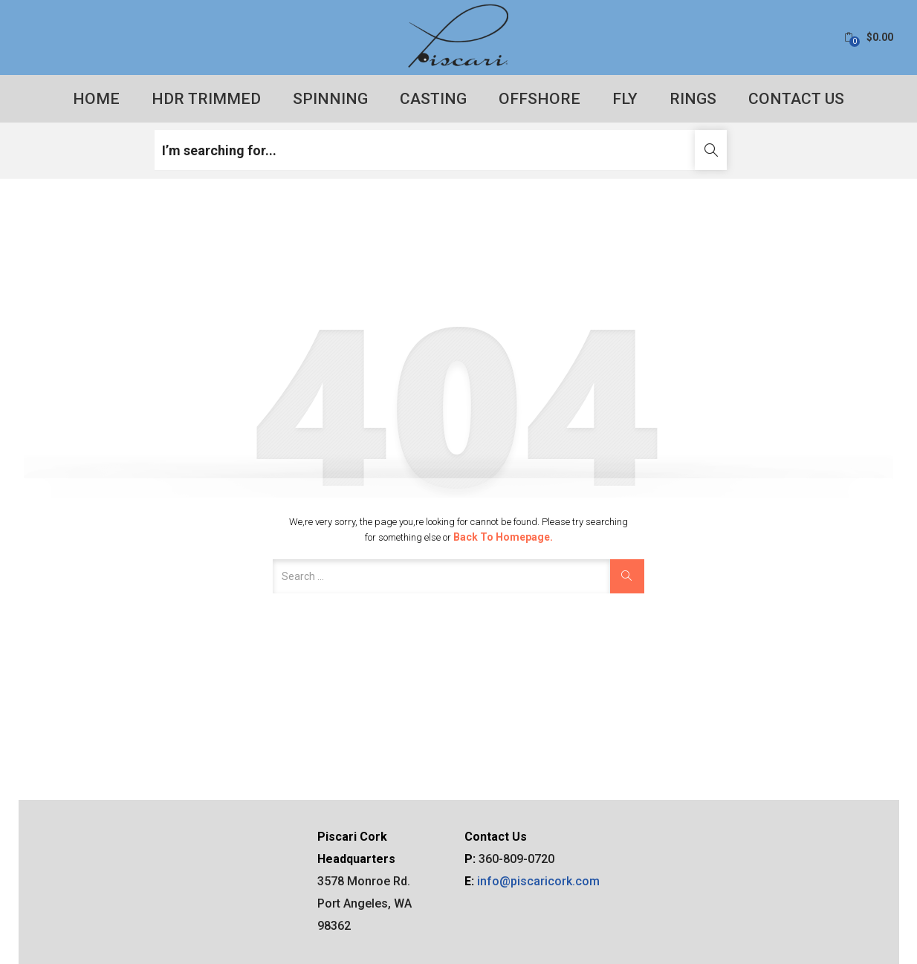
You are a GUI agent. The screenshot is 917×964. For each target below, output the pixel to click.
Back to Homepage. (503, 537)
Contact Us (796, 99)
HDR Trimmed (206, 99)
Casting (433, 99)
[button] (868, 37)
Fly (625, 99)
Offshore (539, 99)
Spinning (330, 99)
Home (96, 99)
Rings (693, 99)
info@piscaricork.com (538, 881)
